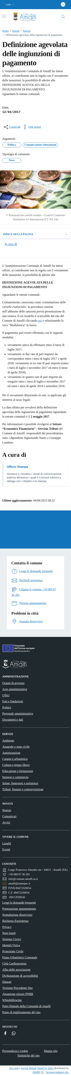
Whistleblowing (12, 1000)
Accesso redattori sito (57, 1072)
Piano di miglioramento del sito (21, 1012)
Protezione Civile (12, 951)
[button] (10, 4)
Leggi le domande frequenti (19, 902)
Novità (14, 31)
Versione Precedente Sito (17, 988)
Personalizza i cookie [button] (15, 1051)
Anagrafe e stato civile (16, 746)
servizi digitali (28, 1068)
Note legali (9, 933)
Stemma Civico (11, 939)
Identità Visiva (11, 945)
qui (39, 320)
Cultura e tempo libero (16, 765)
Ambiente (8, 740)
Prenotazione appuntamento (19, 908)
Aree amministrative (14, 689)
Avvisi (6, 822)
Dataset (6, 981)
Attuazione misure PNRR (17, 994)
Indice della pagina (35, 234)
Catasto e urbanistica (14, 758)
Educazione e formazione (17, 771)
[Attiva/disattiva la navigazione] (4, 16)
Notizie (24, 31)
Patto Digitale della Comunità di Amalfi (26, 1006)
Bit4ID (36, 1072)
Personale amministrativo (17, 713)
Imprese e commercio (15, 777)
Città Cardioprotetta (14, 963)
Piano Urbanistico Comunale (19, 957)
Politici (6, 707)
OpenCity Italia (45, 1068)
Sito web (14, 1068)
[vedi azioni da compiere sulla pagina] (31, 127)
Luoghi (6, 843)
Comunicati (9, 816)
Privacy (7, 927)
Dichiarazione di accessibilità (20, 975)
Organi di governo (13, 683)
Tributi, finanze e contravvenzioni (22, 789)
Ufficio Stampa (17, 466)
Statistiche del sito (28, 1055)
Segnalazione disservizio (17, 914)
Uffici (5, 695)
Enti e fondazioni (12, 701)
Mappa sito (51, 1051)
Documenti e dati (12, 719)
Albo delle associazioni (16, 969)
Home (5, 31)
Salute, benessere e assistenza (20, 783)
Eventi (6, 849)
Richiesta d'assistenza (15, 920)
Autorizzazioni (11, 752)
